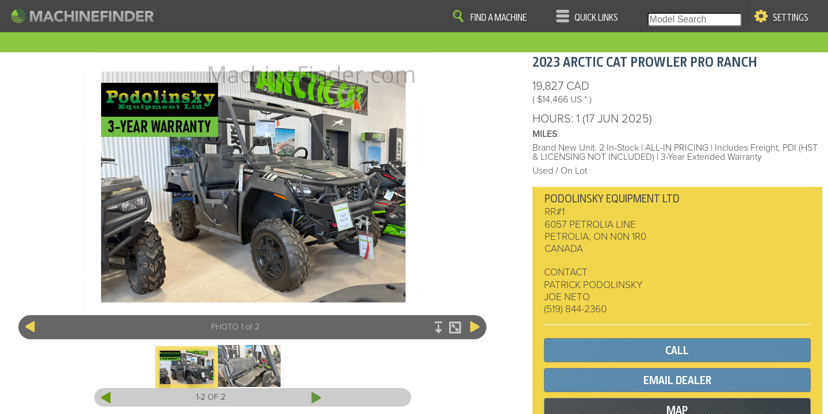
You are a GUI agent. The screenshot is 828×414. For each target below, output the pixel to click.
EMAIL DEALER (677, 380)
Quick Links (596, 17)
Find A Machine (498, 17)
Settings (790, 17)
